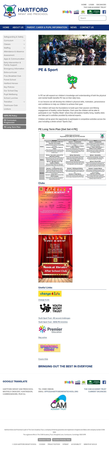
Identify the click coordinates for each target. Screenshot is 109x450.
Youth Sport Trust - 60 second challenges (54, 318)
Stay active (42, 337)
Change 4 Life (43, 300)
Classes (7, 44)
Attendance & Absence (14, 51)
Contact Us (87, 27)
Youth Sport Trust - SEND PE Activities (53, 322)
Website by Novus (90, 444)
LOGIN (91, 5)
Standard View (44, 440)
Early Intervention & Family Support (12, 63)
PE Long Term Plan (12, 127)
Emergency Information (14, 68)
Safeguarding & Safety (13, 37)
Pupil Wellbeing (10, 94)
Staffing (7, 48)
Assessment (9, 55)
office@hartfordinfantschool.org (61, 391)
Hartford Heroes (11, 83)
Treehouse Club (11, 105)
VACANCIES (101, 5)
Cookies (42, 444)
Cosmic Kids (43, 359)
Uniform (7, 109)
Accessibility (76, 444)
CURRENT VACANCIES (97, 391)
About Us (18, 27)
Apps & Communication (14, 59)
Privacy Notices (54, 444)
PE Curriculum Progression (10, 121)
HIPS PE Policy (10, 115)
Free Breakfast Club (12, 76)
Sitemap (66, 444)
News (73, 27)
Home (6, 27)
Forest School (10, 79)
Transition (8, 101)
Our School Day (11, 90)
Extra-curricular (10, 72)
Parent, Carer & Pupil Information (47, 27)
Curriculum (8, 40)
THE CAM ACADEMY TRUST (95, 7)
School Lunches (11, 98)
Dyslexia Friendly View (61, 440)
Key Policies (9, 87)
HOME (83, 5)
